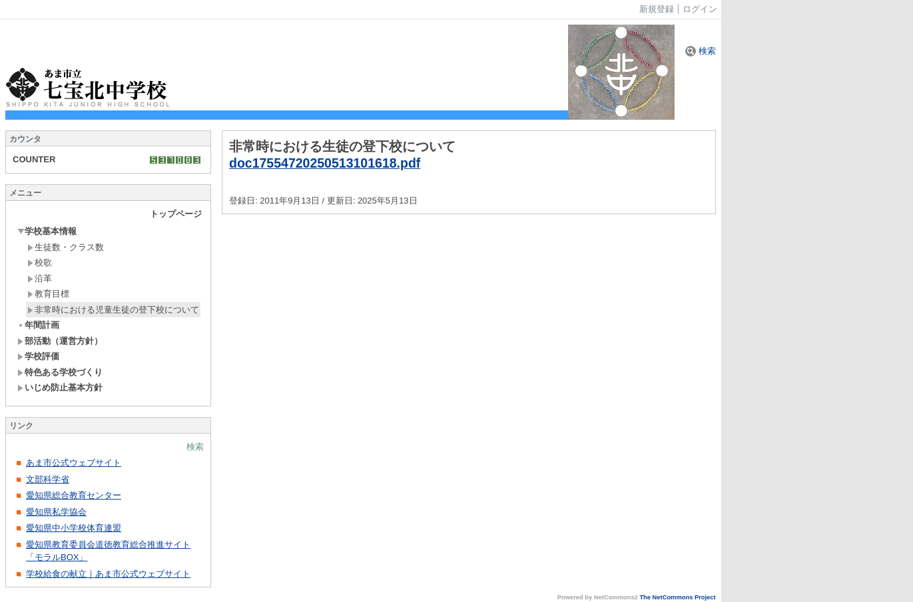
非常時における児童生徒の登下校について (113, 310)
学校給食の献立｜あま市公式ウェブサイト (108, 574)
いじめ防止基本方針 (60, 387)
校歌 (39, 262)
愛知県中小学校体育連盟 (73, 528)
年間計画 (38, 325)
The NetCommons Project (677, 597)
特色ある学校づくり (60, 372)
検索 (700, 51)
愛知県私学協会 (56, 512)
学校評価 (38, 356)
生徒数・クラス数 (65, 247)
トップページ (176, 214)
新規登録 (656, 9)
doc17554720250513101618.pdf (324, 163)
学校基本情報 (47, 231)
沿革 (39, 278)
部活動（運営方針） (60, 341)
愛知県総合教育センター (73, 495)
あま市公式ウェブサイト (73, 463)
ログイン (700, 9)
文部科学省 (47, 479)
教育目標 (48, 294)
